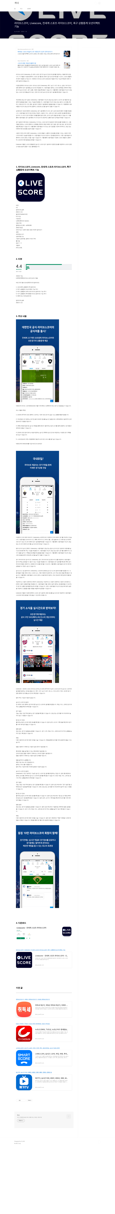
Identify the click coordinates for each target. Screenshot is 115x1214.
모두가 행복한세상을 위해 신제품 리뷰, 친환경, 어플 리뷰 (29, 1139)
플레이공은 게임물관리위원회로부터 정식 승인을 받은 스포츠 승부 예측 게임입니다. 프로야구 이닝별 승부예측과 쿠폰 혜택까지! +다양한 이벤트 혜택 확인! (39, 66)
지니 (16, 3)
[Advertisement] (44, 1106)
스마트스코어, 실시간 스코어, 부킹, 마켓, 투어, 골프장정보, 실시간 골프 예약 (38, 1048)
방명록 (29, 8)
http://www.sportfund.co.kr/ (24, 49)
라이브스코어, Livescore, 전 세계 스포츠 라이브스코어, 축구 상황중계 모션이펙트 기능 (40, 950)
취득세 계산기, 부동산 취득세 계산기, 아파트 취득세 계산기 (33, 999)
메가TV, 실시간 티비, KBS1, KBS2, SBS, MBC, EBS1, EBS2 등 (34, 1072)
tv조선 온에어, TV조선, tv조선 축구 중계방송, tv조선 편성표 (33, 1023)
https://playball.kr (22, 60)
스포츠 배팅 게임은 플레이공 (27, 63)
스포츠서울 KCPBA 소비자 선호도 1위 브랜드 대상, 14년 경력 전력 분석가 (39, 53)
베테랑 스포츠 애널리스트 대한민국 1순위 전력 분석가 (35, 51)
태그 (21, 8)
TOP (99, 1164)
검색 (95, 3)
